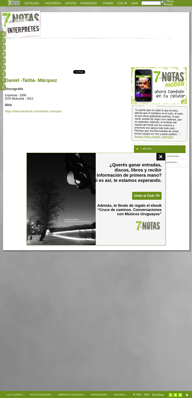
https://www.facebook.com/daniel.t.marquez (33, 111)
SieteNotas (158, 394)
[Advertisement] (102, 40)
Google (168, 4)
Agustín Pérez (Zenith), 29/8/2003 (153, 137)
